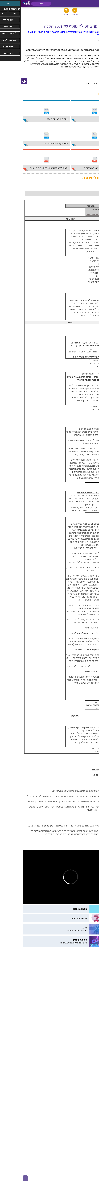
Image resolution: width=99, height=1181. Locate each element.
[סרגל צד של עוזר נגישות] (3, 81)
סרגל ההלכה (87, 704)
